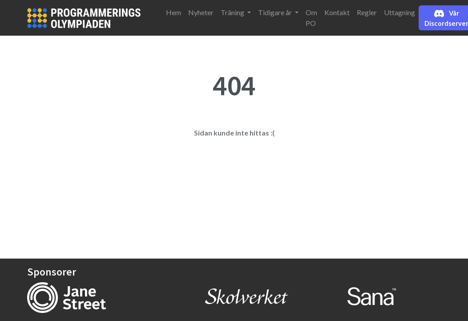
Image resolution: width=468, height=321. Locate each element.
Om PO (311, 17)
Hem (173, 12)
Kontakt (337, 12)
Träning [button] (233, 12)
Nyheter (201, 12)
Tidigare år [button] (275, 12)
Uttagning (399, 12)
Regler (367, 12)
